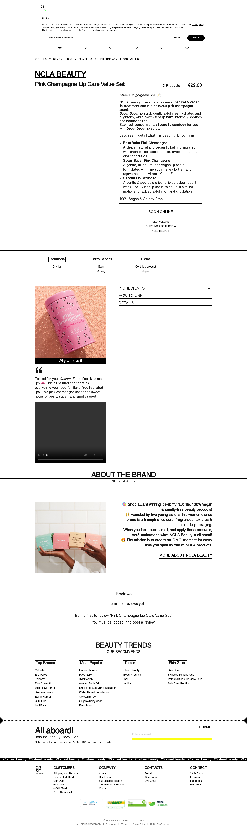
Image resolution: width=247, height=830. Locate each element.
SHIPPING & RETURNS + (161, 226)
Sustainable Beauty (110, 781)
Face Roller (86, 675)
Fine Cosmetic (43, 684)
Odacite (40, 670)
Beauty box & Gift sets (82, 59)
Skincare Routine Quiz (181, 675)
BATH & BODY (111, 42)
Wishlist (222, 19)
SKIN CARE (60, 42)
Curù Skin (40, 701)
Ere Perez (41, 675)
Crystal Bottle (87, 697)
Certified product (145, 267)
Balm (101, 267)
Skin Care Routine (179, 684)
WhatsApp (151, 777)
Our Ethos (105, 777)
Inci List (128, 684)
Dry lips (57, 267)
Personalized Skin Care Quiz (185, 679)
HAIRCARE (136, 42)
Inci (125, 679)
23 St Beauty (43, 59)
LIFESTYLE (161, 42)
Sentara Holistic (44, 692)
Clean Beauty (131, 670)
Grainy (101, 272)
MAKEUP (85, 42)
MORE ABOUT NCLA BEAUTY (185, 555)
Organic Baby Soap (90, 701)
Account (215, 19)
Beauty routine (132, 675)
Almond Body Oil (89, 684)
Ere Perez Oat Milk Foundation (97, 688)
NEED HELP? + (161, 231)
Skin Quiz (58, 781)
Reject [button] (177, 821)
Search (208, 20)
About (102, 773)
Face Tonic (85, 706)
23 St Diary (196, 773)
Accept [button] (196, 821)
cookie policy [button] (197, 808)
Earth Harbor (43, 697)
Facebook (196, 781)
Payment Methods (64, 777)
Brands (202, 20)
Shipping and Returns (65, 773)
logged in (120, 622)
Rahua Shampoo (89, 670)
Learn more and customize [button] (60, 821)
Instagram (196, 777)
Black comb (86, 679)
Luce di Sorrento (45, 688)
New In (194, 20)
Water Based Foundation (94, 692)
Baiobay (40, 679)
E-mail (148, 773)
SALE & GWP (187, 42)
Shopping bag (230, 18)
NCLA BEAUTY (60, 75)
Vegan (145, 272)
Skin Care (174, 670)
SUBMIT (205, 727)
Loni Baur (40, 706)
